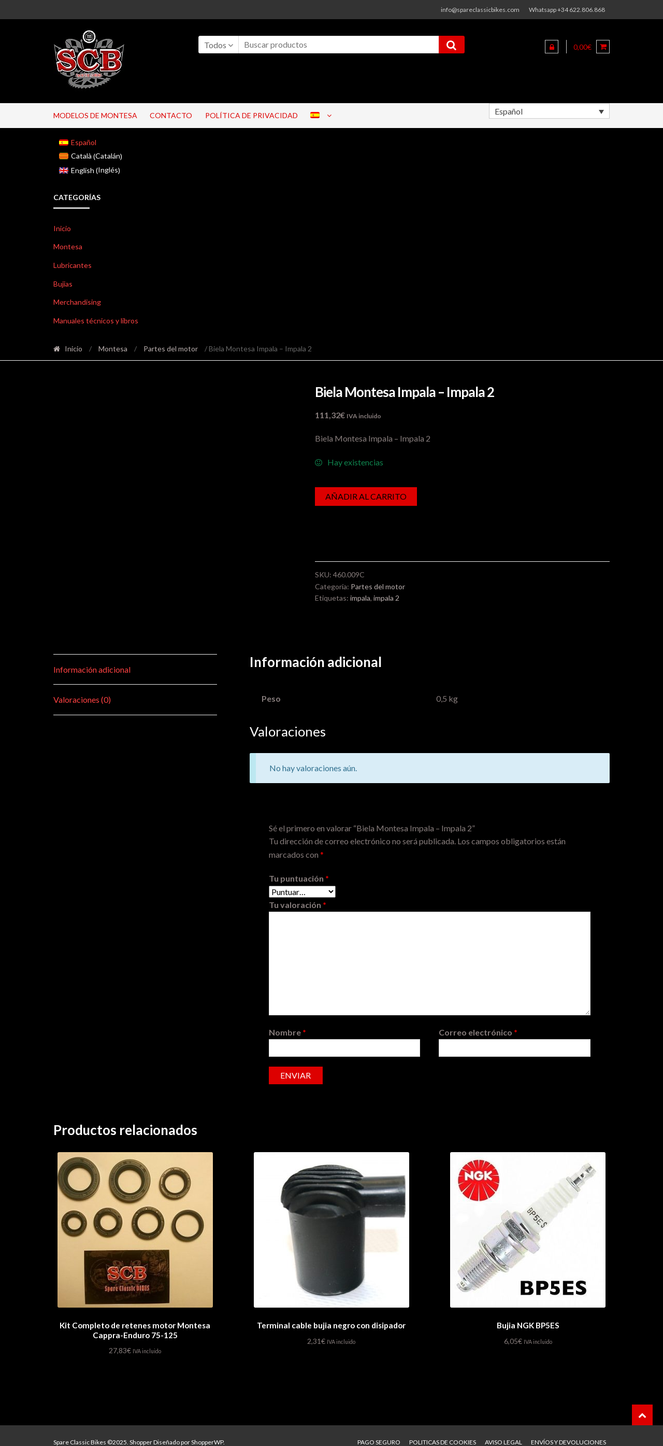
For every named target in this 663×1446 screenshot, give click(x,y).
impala (360, 597)
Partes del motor (170, 348)
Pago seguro (378, 1429)
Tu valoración (297, 893)
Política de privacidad (251, 115)
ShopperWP (207, 1429)
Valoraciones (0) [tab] (82, 688)
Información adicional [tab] (92, 657)
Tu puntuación (299, 866)
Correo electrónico (478, 1020)
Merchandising (77, 301)
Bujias (63, 283)
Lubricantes (72, 265)
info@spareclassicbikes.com (480, 9)
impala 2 (386, 597)
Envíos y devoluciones (568, 1429)
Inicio (62, 228)
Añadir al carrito (366, 496)
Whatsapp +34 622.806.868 (567, 9)
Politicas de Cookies (442, 1429)
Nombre (287, 1020)
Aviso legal (503, 1429)
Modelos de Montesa (95, 115)
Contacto (171, 115)
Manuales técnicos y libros (95, 320)
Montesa (67, 246)
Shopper (140, 1429)
